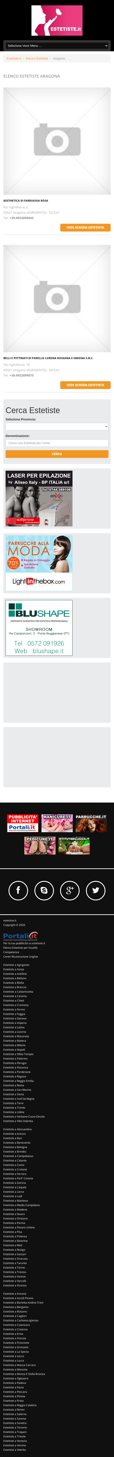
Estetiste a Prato (13, 1401)
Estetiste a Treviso (14, 1272)
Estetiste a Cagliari (15, 1316)
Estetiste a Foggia (14, 1014)
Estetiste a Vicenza (15, 1285)
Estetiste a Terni (13, 1103)
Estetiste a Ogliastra (15, 1378)
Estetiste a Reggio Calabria (20, 1405)
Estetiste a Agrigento (16, 965)
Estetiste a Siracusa (15, 1258)
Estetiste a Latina (14, 1027)
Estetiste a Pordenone (17, 1072)
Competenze (11, 952)
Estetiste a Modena (15, 1209)
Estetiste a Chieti (13, 1000)
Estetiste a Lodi (12, 1196)
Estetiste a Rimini (14, 1409)
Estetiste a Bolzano (15, 1311)
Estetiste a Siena (13, 1094)
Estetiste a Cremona (16, 1005)
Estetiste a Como (13, 1165)
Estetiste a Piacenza (15, 1067)
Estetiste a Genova (15, 1018)
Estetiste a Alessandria (17, 1129)
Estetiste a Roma (13, 1085)
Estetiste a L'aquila (14, 1187)
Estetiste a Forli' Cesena (18, 1178)
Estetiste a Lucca (13, 1360)
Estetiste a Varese (14, 1276)
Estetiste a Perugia (15, 1063)
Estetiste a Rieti (12, 1245)
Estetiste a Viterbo (14, 1450)
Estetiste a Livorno (14, 1032)
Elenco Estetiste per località (20, 948)
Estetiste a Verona (14, 1445)
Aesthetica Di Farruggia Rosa (25, 201)
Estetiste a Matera (14, 1041)
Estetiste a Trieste (14, 1436)
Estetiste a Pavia (13, 1387)
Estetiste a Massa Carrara (19, 1365)
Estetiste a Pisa (12, 1232)
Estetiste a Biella (13, 983)
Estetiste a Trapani (15, 1432)
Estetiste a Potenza (15, 1236)
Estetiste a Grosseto (15, 1347)
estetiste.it (9, 920)
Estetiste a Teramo (15, 1427)
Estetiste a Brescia (14, 987)
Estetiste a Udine (13, 1112)
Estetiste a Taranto (15, 1263)
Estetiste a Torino (14, 1267)
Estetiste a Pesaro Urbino (19, 1227)
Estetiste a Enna (13, 1334)
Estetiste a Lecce (13, 1192)
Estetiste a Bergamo (16, 1307)
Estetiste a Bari (12, 1138)
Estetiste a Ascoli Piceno (18, 1298)
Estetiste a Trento (14, 1107)
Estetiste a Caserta (15, 996)
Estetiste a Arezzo (14, 1134)
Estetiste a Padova (14, 1383)
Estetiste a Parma (14, 1223)
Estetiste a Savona (14, 1418)
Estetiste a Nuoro (14, 1214)
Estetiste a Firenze (14, 1338)
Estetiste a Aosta (13, 969)
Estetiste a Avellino (15, 974)
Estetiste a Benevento (16, 1142)
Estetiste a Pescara (15, 1392)
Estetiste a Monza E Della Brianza (24, 1374)
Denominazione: (18, 436)
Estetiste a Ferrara (14, 1174)
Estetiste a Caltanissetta (18, 991)
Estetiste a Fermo (14, 1009)
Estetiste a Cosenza (15, 1329)
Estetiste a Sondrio (15, 1423)
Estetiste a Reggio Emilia (18, 1081)
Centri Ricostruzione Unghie (20, 956)
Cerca (57, 454)
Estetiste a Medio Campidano (21, 1205)
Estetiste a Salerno (15, 1414)
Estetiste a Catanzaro (16, 1325)
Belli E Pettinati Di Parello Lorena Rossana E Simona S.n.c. (48, 358)
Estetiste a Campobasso (18, 1156)
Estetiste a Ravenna (15, 1241)
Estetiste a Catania (15, 1160)
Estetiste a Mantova (15, 1200)
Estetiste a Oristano (15, 1218)
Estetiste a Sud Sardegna (18, 1099)
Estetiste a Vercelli (14, 1281)
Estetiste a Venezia (15, 1441)
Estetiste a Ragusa (14, 1076)
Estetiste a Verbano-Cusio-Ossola (24, 1116)
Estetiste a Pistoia (14, 1396)
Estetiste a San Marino (17, 1090)
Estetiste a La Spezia (16, 1352)
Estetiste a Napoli (14, 1049)
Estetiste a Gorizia (14, 1183)
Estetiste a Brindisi (14, 1151)
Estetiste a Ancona (14, 1294)
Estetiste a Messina (15, 1369)
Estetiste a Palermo (15, 1058)
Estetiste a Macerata (16, 1036)
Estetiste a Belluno (14, 978)
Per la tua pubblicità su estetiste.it (24, 943)
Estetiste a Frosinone (16, 1343)
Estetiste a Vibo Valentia (18, 1121)
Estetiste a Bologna (15, 1147)
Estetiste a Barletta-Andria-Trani (23, 1302)
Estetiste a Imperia (15, 1023)
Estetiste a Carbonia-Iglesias (21, 1320)
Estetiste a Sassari (14, 1254)
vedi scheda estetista (85, 227)
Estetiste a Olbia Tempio (18, 1054)
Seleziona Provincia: (21, 419)
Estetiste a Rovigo (14, 1250)
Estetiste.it (14, 58)
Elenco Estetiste (37, 58)
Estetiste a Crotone (15, 1169)
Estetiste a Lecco (13, 1356)
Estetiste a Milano (14, 1045)
